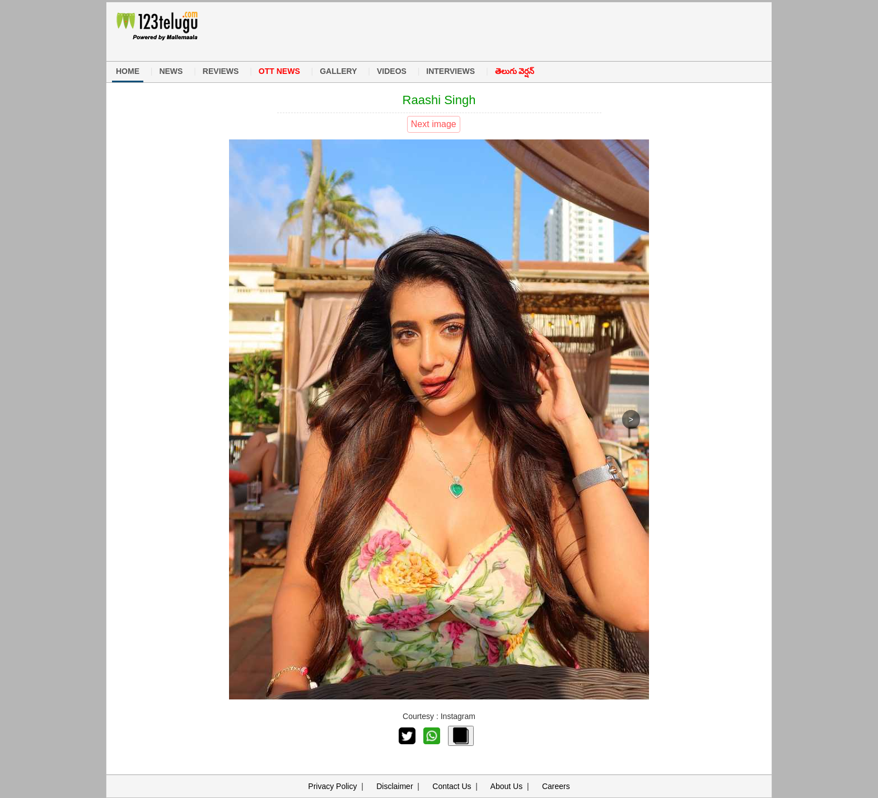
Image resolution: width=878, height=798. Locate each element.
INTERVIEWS (450, 71)
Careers (556, 786)
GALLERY (338, 71)
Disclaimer (394, 786)
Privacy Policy (332, 786)
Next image (433, 124)
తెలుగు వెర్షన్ (515, 71)
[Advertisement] (433, 30)
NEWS (171, 71)
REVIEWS (221, 71)
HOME (127, 71)
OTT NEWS (279, 71)
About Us (507, 786)
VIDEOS (392, 71)
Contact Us (451, 786)
